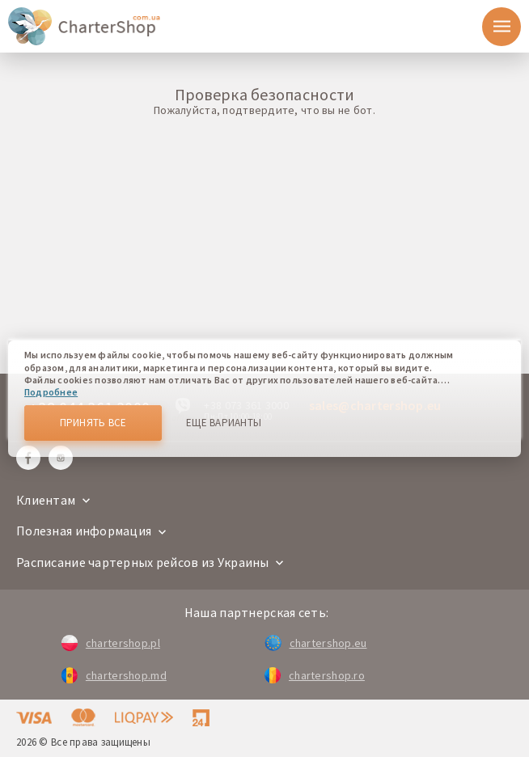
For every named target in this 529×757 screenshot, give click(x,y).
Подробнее (51, 392)
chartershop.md (114, 675)
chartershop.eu (315, 643)
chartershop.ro (314, 675)
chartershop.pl (110, 643)
